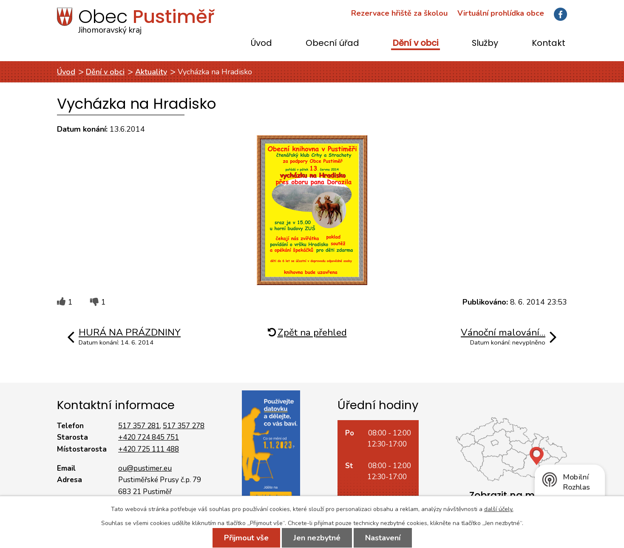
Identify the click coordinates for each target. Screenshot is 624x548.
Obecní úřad (332, 43)
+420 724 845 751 (148, 437)
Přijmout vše (246, 538)
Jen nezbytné (316, 538)
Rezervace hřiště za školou (399, 13)
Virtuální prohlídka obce (500, 13)
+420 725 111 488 (148, 449)
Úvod (261, 43)
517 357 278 (183, 426)
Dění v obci (415, 43)
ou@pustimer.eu (145, 468)
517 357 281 (139, 426)
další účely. (498, 509)
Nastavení (382, 538)
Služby (485, 43)
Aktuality (151, 72)
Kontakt (548, 43)
